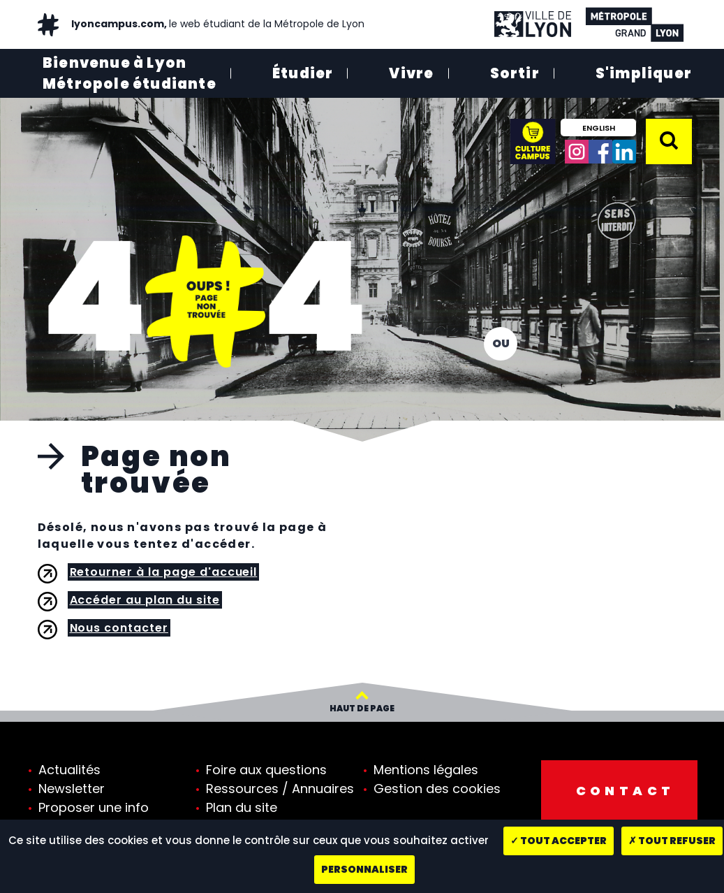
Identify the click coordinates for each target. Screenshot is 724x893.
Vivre (411, 73)
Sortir (515, 73)
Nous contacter (119, 628)
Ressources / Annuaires (280, 788)
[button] (669, 140)
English (598, 127)
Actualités (69, 769)
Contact (625, 790)
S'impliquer (644, 73)
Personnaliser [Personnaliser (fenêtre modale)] (364, 869)
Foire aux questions (266, 769)
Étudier (302, 73)
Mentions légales (426, 769)
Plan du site (241, 807)
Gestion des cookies (437, 788)
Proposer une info (93, 807)
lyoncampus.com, (216, 24)
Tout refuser (672, 841)
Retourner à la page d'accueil (164, 572)
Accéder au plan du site (145, 600)
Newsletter (71, 788)
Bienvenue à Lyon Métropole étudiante (129, 73)
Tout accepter (558, 841)
